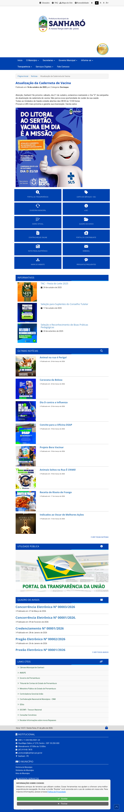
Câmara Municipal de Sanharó (31, 667)
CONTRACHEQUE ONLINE (38, 237)
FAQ (55, 3)
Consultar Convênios (27, 715)
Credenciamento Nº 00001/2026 (40, 628)
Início (20, 60)
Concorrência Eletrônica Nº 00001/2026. (46, 617)
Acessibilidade (82, 3)
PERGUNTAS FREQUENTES (86, 264)
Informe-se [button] (87, 60)
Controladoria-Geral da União (30, 694)
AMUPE (22, 673)
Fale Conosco (63, 66)
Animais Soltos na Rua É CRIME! (58, 469)
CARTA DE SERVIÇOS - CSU (86, 197)
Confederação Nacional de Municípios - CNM (37, 699)
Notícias (34, 76)
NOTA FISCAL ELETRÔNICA (37, 251)
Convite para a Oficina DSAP (56, 424)
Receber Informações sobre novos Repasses (37, 720)
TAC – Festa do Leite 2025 (54, 283)
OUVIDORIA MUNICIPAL (38, 210)
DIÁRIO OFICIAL (37, 224)
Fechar (62, 804)
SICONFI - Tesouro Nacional (30, 710)
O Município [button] (32, 60)
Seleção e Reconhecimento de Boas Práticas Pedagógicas (64, 326)
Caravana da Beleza (51, 379)
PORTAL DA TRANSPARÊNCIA (37, 197)
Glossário (44, 3)
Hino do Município (23, 773)
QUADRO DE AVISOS (86, 224)
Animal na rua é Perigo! (53, 357)
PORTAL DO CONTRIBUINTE (86, 237)
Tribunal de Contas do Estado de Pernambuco (37, 683)
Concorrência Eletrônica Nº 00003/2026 (45, 607)
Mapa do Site (66, 3)
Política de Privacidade (56, 792)
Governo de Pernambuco (29, 678)
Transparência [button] (25, 66)
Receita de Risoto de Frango (56, 492)
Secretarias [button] (49, 60)
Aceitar (62, 799)
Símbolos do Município (25, 770)
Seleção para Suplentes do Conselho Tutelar (64, 304)
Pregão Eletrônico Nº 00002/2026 (40, 639)
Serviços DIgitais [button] (44, 66)
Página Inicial (23, 76)
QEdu (21, 704)
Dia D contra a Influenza (54, 402)
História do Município (24, 767)
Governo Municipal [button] (68, 60)
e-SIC (86, 210)
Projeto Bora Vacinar (52, 447)
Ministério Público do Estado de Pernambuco (37, 689)
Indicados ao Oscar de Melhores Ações (62, 514)
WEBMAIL (86, 251)
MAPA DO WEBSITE (38, 264)
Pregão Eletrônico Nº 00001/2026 (40, 650)
